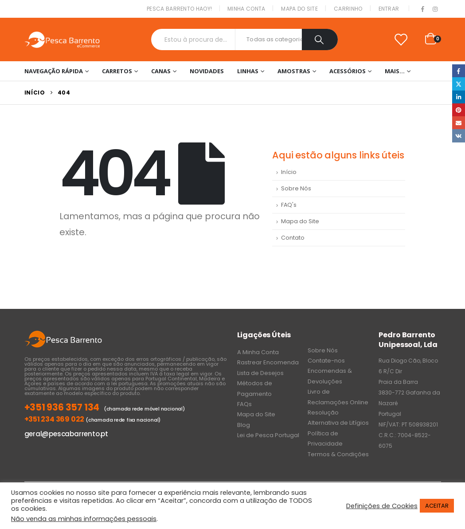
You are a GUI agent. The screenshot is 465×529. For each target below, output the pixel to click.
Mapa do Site (299, 8)
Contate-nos (326, 360)
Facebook (458, 70)
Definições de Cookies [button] (382, 506)
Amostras (293, 71)
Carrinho (348, 8)
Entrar (389, 8)
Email (458, 122)
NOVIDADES (207, 71)
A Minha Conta (258, 352)
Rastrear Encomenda (268, 362)
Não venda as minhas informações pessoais (83, 518)
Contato (293, 237)
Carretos (117, 71)
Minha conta (246, 8)
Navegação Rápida (53, 71)
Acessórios (347, 71)
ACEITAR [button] (437, 505)
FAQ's (289, 205)
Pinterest (458, 109)
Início (289, 172)
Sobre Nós (296, 188)
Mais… (395, 71)
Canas (161, 71)
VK (458, 135)
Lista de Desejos (260, 373)
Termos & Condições (338, 454)
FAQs (244, 404)
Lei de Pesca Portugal (268, 435)
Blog (243, 425)
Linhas (247, 71)
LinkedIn (458, 97)
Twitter (458, 83)
